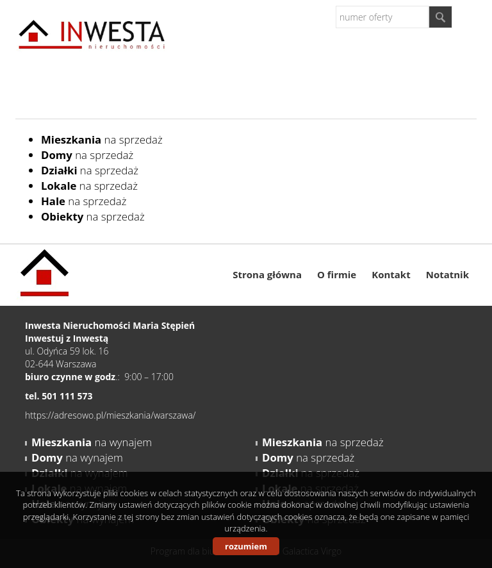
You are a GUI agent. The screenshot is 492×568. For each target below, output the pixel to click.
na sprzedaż (102, 139)
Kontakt (391, 274)
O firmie (336, 274)
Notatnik (447, 274)
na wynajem (91, 442)
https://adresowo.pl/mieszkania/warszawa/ (110, 415)
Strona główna (267, 274)
